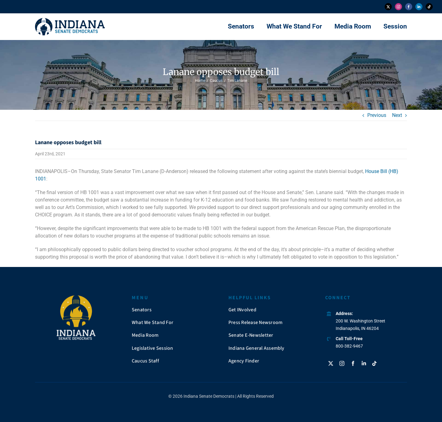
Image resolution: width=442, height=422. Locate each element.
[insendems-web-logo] (70, 20)
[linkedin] (418, 6)
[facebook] (408, 6)
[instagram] (398, 6)
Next (397, 115)
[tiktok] (429, 6)
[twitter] (388, 6)
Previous (376, 115)
